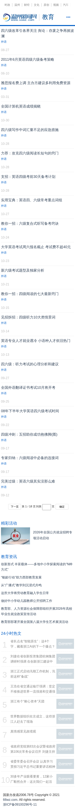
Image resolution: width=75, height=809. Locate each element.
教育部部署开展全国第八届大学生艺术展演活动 (34, 622)
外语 (4, 41)
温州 (17, 4)
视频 (56, 4)
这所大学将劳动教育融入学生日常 (25, 593)
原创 (46, 4)
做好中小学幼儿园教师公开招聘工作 (26, 600)
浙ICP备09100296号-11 (20, 804)
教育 (48, 17)
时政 (7, 4)
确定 (62, 506)
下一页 (15, 506)
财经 (27, 4)
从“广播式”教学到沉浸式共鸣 (21, 585)
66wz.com (10, 799)
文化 (36, 4)
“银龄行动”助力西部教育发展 (21, 577)
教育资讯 (9, 556)
